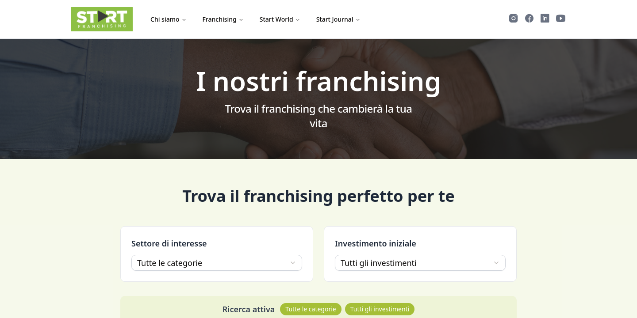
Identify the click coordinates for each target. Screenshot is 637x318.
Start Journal (338, 19)
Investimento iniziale (375, 243)
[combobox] (216, 263)
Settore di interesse (169, 243)
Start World (280, 19)
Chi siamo (168, 19)
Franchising (223, 19)
